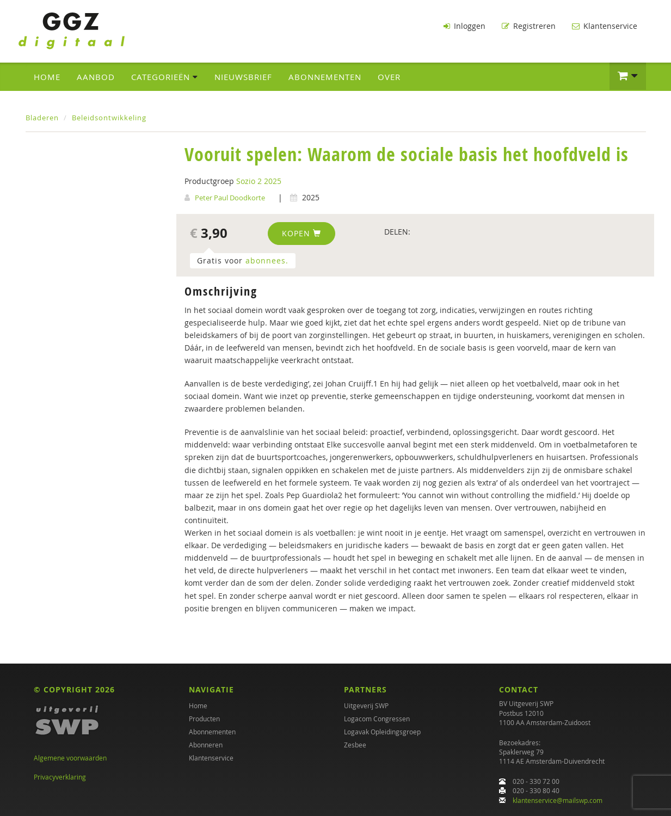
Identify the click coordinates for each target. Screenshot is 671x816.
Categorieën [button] (164, 76)
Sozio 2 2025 (258, 181)
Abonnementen (324, 76)
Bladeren (42, 117)
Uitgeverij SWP (366, 705)
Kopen (301, 233)
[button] (628, 76)
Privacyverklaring (60, 776)
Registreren (529, 26)
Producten (204, 718)
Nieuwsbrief (243, 76)
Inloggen (464, 26)
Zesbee (355, 744)
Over (389, 76)
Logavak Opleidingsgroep (382, 731)
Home (47, 76)
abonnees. (266, 260)
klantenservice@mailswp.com (557, 800)
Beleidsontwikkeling (109, 117)
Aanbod (96, 76)
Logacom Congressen (377, 718)
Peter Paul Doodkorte (230, 198)
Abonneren (206, 744)
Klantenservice (604, 26)
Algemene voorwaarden (70, 757)
